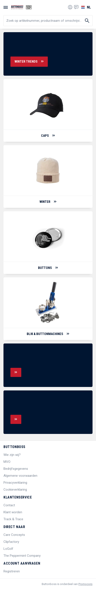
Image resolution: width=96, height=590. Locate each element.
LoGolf (8, 549)
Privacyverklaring (15, 483)
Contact (9, 505)
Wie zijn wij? (12, 455)
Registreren (11, 571)
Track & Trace (13, 519)
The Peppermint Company (22, 556)
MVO (6, 462)
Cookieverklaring (15, 490)
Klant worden (12, 512)
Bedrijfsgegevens (15, 469)
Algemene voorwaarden (20, 476)
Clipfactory (11, 542)
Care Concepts (14, 535)
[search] (48, 20)
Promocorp (85, 584)
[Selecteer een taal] (85, 7)
